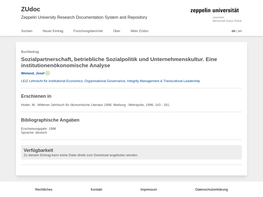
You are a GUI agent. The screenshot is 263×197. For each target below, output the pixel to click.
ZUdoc (30, 9)
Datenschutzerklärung (211, 189)
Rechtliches (43, 189)
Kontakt (96, 189)
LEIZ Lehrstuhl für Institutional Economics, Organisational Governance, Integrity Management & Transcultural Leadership (110, 81)
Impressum (148, 189)
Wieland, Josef (32, 73)
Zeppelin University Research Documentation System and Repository (84, 17)
